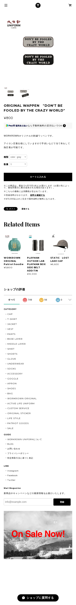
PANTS (11, 334)
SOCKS (11, 368)
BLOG (10, 444)
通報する (25, 209)
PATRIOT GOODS (17, 423)
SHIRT (11, 348)
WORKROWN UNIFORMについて (24, 439)
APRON (12, 383)
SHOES (11, 388)
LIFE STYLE (14, 418)
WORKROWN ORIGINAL (22, 398)
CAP (10, 314)
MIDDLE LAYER (16, 343)
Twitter (11, 480)
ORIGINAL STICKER (19, 413)
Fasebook (12, 475)
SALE (10, 428)
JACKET (12, 324)
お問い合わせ (13, 448)
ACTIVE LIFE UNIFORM (21, 403)
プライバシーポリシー (18, 453)
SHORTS (12, 353)
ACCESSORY (15, 373)
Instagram (13, 471)
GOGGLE (12, 378)
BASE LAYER (15, 338)
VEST (10, 329)
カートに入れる (38, 177)
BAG (10, 393)
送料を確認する (37, 195)
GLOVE (11, 358)
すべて (11, 300)
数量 (6, 164)
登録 (62, 502)
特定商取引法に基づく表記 (20, 458)
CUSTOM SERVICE (18, 408)
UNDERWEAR (15, 363)
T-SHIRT (12, 319)
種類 (6, 157)
